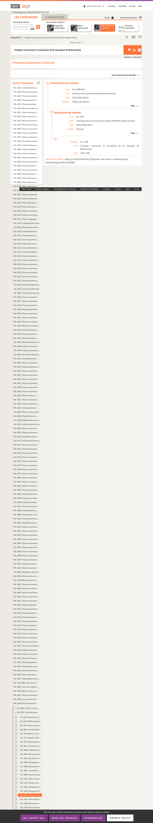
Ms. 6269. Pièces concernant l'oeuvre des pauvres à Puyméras (26, 432)
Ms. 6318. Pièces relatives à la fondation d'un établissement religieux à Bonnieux (26, 629)
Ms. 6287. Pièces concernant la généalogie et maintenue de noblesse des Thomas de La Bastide (26, 506)
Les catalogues (26, 17)
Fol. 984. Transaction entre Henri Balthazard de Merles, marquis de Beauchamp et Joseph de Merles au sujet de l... (31, 746)
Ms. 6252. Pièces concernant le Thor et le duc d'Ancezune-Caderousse (26, 362)
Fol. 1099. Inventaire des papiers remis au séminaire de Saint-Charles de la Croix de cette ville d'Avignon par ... (31, 774)
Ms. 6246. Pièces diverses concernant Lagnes (26, 338)
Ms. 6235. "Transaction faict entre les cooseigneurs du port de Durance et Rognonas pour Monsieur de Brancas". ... (27, 293)
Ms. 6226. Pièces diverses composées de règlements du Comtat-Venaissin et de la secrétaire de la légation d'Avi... (26, 256)
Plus (133, 105)
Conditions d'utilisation (89, 189)
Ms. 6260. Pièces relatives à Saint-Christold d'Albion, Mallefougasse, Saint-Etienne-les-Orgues (26, 395)
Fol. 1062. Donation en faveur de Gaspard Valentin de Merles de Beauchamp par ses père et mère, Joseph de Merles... (31, 758)
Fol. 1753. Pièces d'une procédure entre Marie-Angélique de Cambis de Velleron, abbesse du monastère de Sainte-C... (31, 783)
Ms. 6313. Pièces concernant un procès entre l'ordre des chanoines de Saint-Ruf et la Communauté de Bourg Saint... (26, 609)
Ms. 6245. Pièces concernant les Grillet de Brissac (26, 334)
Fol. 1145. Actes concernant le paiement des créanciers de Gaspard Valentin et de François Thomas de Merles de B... (31, 778)
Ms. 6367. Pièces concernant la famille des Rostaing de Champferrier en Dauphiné (26, 695)
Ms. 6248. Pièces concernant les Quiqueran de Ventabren (26, 346)
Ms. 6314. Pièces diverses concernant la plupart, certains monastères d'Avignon (26, 613)
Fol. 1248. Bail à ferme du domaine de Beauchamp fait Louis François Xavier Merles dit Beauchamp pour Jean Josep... (31, 807)
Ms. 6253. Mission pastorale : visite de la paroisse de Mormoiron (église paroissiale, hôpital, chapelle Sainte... (27, 366)
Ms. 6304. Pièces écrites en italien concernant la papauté (26, 576)
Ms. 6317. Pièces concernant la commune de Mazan (26, 625)
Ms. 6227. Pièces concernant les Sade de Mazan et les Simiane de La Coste (26, 260)
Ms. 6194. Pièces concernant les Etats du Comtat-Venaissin (26, 124)
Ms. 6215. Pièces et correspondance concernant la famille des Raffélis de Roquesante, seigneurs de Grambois (26, 211)
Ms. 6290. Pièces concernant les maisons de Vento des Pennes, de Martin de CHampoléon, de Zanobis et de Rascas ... (26, 518)
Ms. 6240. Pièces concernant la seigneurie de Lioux (26, 313)
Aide (140, 6)
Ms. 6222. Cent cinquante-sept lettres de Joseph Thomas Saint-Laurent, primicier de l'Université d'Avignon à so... (26, 239)
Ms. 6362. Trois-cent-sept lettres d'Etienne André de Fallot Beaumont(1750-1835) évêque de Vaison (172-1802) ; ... (26, 687)
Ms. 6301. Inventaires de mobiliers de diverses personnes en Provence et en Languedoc (26, 563)
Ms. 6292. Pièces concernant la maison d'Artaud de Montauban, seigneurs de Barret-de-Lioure (26, 527)
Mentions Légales (42, 189)
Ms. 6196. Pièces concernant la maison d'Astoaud (26, 133)
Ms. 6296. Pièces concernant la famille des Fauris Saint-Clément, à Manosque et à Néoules (26, 543)
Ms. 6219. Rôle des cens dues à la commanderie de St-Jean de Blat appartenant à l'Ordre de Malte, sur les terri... (27, 227)
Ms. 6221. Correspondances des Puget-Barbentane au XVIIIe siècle (26, 235)
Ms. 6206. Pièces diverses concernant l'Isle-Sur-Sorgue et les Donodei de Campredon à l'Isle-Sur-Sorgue (26, 174)
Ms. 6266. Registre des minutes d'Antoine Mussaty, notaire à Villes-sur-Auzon (27, 420)
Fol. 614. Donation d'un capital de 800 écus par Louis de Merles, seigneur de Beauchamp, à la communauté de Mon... (31, 717)
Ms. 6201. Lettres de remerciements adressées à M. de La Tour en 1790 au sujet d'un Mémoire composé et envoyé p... (26, 153)
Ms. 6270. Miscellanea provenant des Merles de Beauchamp (26, 436)
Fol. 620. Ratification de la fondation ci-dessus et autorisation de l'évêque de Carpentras (31, 721)
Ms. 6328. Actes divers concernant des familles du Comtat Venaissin (26, 670)
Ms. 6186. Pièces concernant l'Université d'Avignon (26, 92)
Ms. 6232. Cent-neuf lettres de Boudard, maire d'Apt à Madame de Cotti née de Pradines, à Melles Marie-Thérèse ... (26, 280)
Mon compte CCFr (96, 6)
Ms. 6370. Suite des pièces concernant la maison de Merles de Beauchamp (28, 712)
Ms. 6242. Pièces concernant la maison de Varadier (26, 321)
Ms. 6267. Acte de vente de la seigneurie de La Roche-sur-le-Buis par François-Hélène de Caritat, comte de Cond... (27, 424)
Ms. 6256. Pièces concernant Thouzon (26, 379)
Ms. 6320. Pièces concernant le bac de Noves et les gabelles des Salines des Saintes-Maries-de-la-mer (26, 637)
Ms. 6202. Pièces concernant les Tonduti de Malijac (26, 157)
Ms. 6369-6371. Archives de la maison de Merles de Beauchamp (26, 703)
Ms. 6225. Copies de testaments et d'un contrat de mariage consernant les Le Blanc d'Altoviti (26, 252)
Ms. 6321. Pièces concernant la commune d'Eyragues (26, 641)
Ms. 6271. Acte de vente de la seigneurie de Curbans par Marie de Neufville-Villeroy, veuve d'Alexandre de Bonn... (27, 440)
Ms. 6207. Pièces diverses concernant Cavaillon (26, 178)
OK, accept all (34, 818)
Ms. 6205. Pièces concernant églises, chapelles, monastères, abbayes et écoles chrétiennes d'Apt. (26, 170)
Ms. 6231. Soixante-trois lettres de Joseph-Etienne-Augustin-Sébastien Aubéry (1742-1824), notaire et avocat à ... (26, 276)
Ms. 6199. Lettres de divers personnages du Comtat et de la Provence (26, 145)
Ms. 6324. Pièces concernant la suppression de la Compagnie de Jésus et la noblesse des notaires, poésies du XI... (26, 654)
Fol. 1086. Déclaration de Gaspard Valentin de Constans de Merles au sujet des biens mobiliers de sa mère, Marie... (31, 766)
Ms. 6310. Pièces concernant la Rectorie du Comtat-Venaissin (26, 596)
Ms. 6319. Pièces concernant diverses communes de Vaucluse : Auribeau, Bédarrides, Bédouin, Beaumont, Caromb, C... (26, 633)
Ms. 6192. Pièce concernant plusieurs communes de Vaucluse (26, 116)
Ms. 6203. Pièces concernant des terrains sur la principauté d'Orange (26, 161)
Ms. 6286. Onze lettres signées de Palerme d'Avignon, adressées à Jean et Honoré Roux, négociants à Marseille (26, 502)
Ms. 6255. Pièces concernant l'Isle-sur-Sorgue (26, 375)
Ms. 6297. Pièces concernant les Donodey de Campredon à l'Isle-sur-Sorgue (26, 547)
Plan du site (26, 189)
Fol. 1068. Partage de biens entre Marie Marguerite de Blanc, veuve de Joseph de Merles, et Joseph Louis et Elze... (31, 762)
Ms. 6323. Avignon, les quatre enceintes (26, 650)
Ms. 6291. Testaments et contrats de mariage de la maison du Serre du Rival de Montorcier (26, 522)
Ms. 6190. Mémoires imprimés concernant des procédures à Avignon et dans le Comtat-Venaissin (26, 108)
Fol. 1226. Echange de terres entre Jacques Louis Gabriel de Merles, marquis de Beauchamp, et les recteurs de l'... (31, 787)
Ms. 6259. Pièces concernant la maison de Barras (26, 391)
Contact (132, 6)
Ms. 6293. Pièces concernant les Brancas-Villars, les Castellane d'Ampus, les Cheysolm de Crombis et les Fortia (26, 531)
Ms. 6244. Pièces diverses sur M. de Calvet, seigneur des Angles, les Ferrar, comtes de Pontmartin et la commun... (26, 330)
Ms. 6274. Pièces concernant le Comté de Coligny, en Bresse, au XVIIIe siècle (26, 453)
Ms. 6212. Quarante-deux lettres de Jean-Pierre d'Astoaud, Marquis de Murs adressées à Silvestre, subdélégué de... (26, 198)
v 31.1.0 (136, 189)
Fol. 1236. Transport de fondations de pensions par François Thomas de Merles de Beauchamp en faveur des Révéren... (31, 791)
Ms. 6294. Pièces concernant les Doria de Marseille (26, 535)
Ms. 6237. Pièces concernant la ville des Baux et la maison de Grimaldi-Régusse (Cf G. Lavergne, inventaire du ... (26, 301)
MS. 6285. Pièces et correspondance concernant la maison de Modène (26, 498)
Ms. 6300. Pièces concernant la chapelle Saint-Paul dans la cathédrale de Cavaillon (26, 559)
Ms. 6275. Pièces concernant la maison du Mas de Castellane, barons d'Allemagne (26, 457)
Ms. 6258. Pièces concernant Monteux (26, 387)
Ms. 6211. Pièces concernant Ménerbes (26, 194)
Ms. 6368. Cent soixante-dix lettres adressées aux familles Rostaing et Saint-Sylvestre (26, 699)
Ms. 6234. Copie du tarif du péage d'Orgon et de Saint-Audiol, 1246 (27, 289)
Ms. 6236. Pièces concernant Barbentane (26, 297)
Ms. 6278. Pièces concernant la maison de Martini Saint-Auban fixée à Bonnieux (26, 469)
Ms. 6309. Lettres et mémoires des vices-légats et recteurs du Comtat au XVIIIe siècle (26, 592)
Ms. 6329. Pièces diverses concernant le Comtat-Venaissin (26, 674)
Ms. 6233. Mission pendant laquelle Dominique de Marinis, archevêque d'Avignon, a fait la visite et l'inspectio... (27, 284)
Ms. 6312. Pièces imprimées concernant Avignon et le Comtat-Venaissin (26, 605)
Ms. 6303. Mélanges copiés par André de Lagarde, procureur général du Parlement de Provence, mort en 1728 (27, 572)
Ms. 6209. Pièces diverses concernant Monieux (26, 186)
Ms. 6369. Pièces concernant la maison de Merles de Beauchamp (28, 708)
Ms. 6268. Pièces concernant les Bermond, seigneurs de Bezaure (26, 428)
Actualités (122, 6)
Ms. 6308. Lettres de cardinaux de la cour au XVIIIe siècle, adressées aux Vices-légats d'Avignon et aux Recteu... (26, 588)
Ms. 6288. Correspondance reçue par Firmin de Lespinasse (26, 510)
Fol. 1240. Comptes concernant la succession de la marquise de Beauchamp (31, 795)
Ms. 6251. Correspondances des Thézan (26, 358)
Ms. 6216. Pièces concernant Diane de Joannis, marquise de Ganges (26, 215)
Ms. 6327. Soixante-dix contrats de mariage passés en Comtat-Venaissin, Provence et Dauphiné (26, 666)
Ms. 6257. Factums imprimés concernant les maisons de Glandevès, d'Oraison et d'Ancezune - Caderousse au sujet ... (26, 383)
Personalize (93, 818)
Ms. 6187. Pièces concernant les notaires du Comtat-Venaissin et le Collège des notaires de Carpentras (26, 96)
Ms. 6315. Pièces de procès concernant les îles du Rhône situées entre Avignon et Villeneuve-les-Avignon (26, 617)
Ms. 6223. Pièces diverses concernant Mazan (26, 243)
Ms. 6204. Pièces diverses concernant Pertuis (26, 165)
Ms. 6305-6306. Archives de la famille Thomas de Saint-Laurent (26, 580)
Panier (109, 17)
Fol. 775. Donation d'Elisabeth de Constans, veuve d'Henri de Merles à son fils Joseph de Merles (31, 737)
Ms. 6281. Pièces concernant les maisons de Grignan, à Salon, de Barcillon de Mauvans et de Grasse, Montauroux (26, 481)
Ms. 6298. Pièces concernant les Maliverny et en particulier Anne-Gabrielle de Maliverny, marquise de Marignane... (26, 551)
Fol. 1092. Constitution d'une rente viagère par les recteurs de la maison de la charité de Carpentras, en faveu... (31, 770)
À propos (111, 6)
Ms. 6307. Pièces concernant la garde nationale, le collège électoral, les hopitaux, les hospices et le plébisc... (26, 584)
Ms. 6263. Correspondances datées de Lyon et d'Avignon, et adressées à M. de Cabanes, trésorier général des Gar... (26, 408)
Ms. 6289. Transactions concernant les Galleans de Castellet (26, 514)
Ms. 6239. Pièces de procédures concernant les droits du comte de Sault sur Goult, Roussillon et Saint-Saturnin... (26, 309)
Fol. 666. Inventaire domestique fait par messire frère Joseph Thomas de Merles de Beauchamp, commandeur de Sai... (31, 729)
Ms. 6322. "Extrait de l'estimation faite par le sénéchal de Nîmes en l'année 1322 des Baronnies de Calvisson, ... (27, 646)
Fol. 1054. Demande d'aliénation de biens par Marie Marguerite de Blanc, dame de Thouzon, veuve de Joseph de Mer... (31, 754)
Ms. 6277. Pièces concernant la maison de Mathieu (26, 465)
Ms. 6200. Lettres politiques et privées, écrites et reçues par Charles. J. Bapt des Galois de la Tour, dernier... (26, 149)
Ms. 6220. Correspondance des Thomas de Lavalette (26, 231)
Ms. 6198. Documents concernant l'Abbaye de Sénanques (26, 141)
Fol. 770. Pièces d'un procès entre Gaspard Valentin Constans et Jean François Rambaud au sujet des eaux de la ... (31, 733)
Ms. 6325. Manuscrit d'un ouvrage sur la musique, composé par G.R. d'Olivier (26, 658)
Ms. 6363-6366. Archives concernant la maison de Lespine (26, 691)
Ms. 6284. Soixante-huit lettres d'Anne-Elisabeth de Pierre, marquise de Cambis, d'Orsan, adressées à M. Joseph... (26, 494)
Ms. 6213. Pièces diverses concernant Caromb (26, 202)
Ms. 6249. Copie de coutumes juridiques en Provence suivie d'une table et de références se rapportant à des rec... (27, 350)
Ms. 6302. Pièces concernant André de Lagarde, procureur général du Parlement (26, 568)
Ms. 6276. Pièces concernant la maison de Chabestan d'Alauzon (26, 461)
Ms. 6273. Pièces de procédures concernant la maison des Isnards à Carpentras (26, 449)
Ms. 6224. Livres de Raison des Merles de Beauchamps (26, 247)
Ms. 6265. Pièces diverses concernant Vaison (26, 416)
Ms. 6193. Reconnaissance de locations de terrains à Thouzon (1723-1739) (26, 120)
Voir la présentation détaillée (124, 75)
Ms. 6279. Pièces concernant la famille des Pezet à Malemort (26, 473)
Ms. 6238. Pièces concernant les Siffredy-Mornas (26, 305)
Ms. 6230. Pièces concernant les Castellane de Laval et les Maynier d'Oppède (26, 272)
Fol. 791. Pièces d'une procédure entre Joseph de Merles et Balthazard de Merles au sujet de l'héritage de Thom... (31, 742)
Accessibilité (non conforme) (65, 189)
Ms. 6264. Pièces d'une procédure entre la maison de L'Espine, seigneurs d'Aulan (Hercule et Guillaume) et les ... (27, 412)
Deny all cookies (64, 818)
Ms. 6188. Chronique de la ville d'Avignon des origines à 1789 (26, 100)
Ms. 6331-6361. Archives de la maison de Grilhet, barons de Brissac (26, 682)
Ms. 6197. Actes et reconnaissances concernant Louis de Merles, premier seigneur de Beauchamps (26, 137)
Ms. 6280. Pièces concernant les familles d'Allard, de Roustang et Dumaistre (26, 477)
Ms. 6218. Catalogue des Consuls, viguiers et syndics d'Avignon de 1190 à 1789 (27, 223)
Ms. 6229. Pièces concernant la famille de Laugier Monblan (26, 268)
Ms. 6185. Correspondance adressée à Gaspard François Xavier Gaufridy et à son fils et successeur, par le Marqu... (26, 87)
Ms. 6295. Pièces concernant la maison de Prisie (26, 539)
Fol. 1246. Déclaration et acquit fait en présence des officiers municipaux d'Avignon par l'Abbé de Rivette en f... (31, 803)
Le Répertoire (54, 17)
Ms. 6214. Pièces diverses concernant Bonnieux (26, 206)
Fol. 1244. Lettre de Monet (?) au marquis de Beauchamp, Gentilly (31, 799)
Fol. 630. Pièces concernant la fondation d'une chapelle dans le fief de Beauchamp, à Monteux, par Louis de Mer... (31, 725)
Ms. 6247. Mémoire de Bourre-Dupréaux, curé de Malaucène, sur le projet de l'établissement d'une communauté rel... (27, 342)
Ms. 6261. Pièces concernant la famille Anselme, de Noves (26, 399)
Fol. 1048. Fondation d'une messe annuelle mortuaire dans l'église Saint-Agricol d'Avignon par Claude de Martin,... (31, 750)
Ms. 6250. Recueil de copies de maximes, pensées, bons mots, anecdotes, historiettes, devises (27, 354)
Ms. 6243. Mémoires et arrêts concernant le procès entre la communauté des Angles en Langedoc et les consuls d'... (27, 325)
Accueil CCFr (16, 37)
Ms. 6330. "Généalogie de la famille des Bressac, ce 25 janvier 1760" (27, 678)
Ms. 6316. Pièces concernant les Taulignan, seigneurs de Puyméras (26, 621)
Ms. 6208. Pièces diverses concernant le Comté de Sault (26, 182)
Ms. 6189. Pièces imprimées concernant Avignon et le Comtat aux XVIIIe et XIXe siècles (26, 104)
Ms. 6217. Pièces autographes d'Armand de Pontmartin (26, 219)
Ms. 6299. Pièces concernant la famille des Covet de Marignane (26, 555)
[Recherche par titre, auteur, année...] (21, 27)
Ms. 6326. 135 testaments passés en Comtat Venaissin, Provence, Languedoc (26, 662)
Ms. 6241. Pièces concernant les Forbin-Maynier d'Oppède (26, 317)
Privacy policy (120, 818)
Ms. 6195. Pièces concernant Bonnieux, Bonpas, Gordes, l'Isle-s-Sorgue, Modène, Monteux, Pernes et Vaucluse (26, 128)
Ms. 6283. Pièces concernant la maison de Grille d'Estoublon (26, 490)
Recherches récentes (131, 17)
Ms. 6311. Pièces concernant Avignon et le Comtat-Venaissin (26, 600)
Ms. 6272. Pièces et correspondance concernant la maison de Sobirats (26, 444)
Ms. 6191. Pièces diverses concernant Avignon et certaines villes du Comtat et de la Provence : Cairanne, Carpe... (26, 112)
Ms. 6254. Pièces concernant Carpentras (26, 371)
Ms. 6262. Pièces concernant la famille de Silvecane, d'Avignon (26, 403)
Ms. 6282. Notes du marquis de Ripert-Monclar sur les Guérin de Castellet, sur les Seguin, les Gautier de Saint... (26, 486)
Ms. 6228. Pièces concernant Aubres (26, 264)
